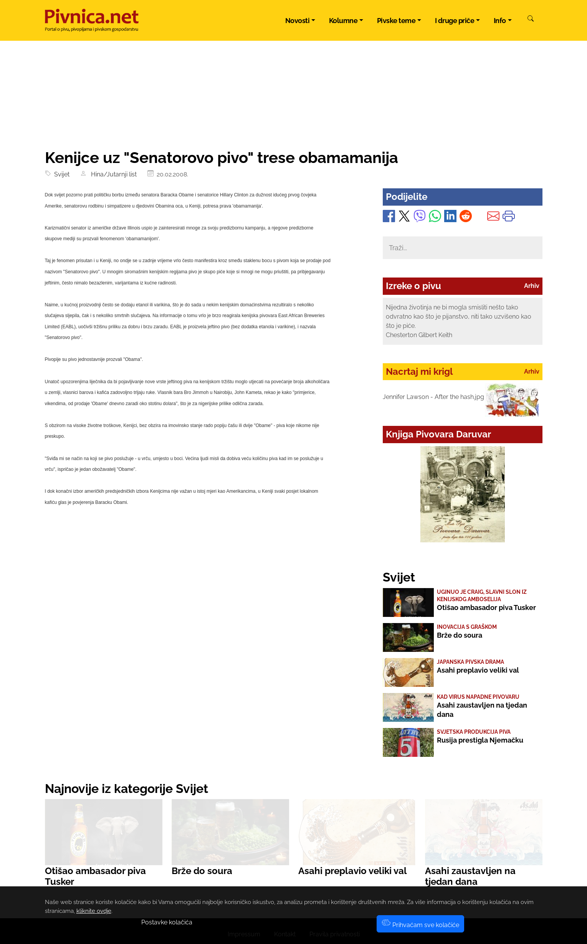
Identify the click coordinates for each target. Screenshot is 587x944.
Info (500, 21)
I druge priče (455, 21)
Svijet (60, 174)
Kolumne (343, 21)
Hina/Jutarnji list (112, 174)
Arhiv (531, 285)
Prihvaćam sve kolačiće (420, 925)
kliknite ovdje (93, 910)
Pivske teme (396, 21)
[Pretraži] (531, 19)
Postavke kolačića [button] (166, 922)
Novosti (297, 21)
